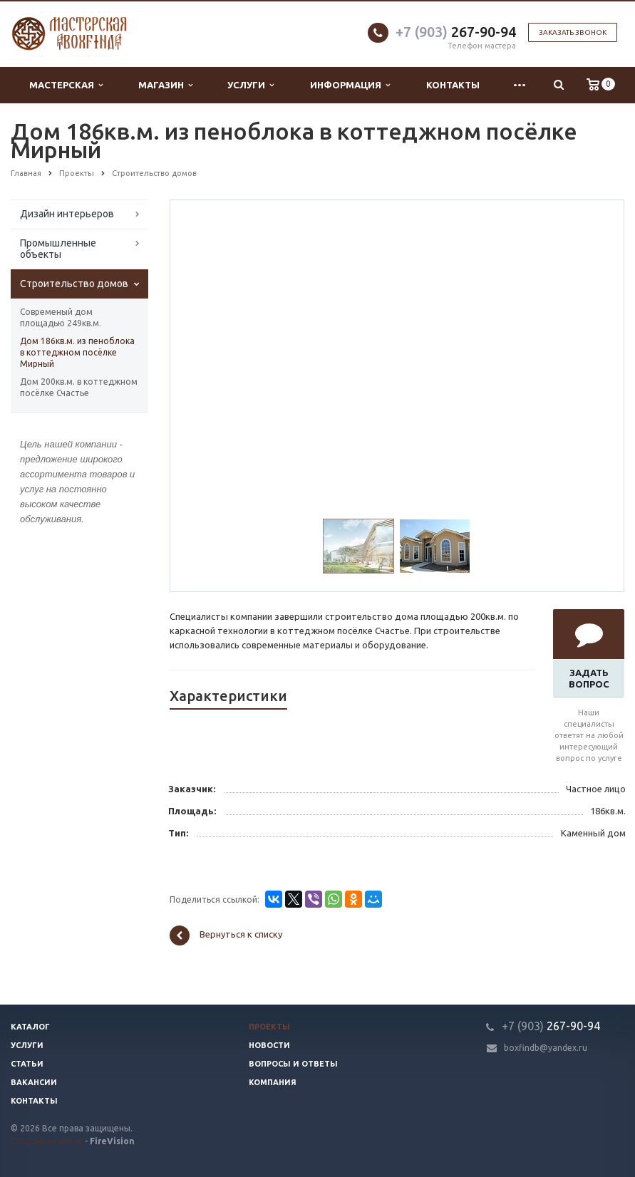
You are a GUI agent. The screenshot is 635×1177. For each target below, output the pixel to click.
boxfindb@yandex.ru (545, 1047)
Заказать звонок (572, 32)
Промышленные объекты (58, 248)
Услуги (250, 85)
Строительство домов (74, 283)
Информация (350, 85)
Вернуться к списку (226, 935)
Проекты (269, 1026)
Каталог (30, 1026)
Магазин (165, 85)
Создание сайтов (47, 1141)
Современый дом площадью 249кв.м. (60, 317)
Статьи (27, 1063)
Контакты (453, 85)
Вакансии (34, 1082)
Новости (269, 1045)
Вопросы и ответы (293, 1063)
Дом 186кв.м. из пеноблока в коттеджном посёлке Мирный (77, 352)
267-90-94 (456, 32)
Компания (272, 1082)
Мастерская (66, 85)
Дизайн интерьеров (67, 213)
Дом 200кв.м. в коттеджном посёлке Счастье (79, 387)
